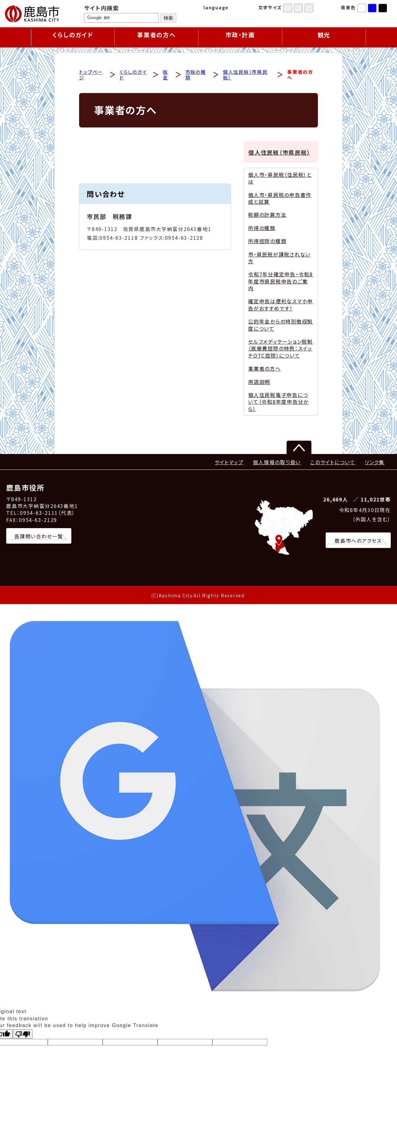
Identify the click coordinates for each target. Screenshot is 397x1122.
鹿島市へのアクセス (358, 541)
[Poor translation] (23, 1034)
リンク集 (375, 462)
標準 (287, 8)
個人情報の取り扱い (277, 462)
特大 (309, 8)
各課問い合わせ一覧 (38, 537)
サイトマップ (229, 462)
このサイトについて (332, 462)
